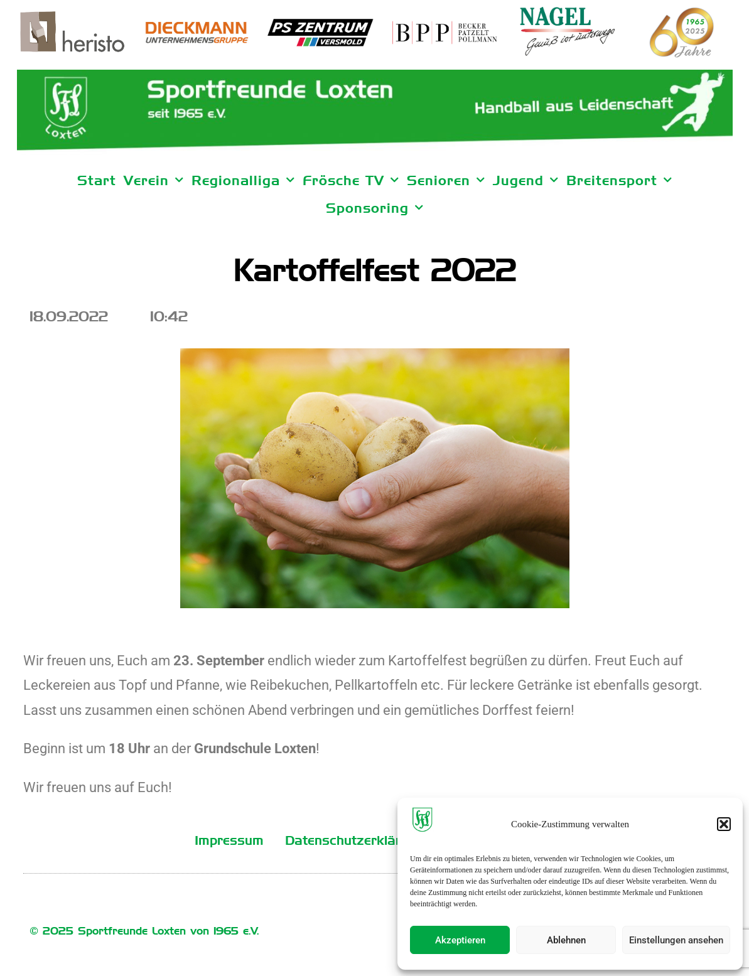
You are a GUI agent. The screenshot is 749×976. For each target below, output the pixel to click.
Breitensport (619, 180)
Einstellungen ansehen (676, 940)
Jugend (526, 180)
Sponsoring (375, 208)
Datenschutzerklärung (354, 840)
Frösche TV (351, 180)
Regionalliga (243, 180)
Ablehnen (566, 940)
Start (96, 180)
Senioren (446, 180)
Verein (154, 180)
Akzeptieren (460, 940)
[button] (724, 824)
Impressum (229, 840)
